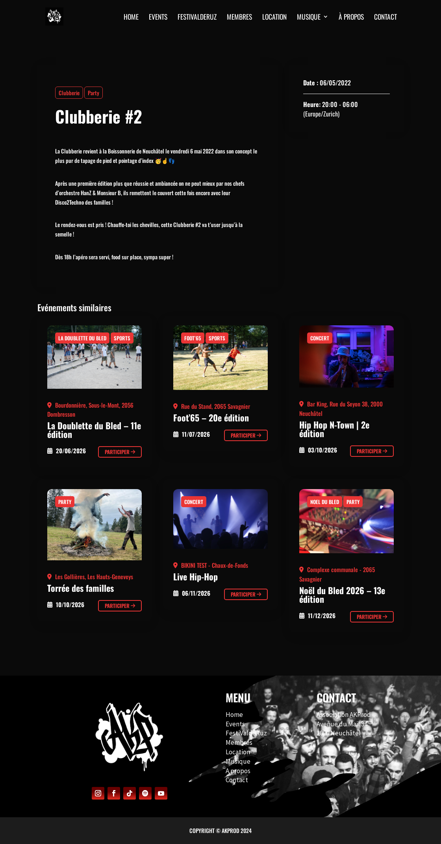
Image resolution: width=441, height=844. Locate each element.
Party (93, 93)
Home (234, 714)
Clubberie (69, 93)
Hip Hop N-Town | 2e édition (334, 429)
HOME (131, 18)
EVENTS (158, 18)
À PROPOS (351, 18)
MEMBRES (239, 18)
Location (274, 18)
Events (235, 724)
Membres (239, 742)
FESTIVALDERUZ (197, 18)
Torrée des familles (80, 588)
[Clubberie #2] (94, 359)
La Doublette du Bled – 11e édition (94, 429)
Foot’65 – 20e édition (211, 417)
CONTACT (385, 18)
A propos (238, 770)
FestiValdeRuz (246, 733)
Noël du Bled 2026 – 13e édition (342, 594)
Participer (120, 452)
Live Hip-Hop (195, 576)
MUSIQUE (309, 18)
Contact (237, 780)
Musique (238, 761)
